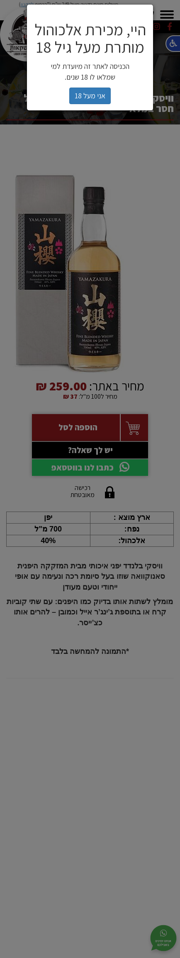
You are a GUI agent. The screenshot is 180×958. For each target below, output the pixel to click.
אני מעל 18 (90, 95)
